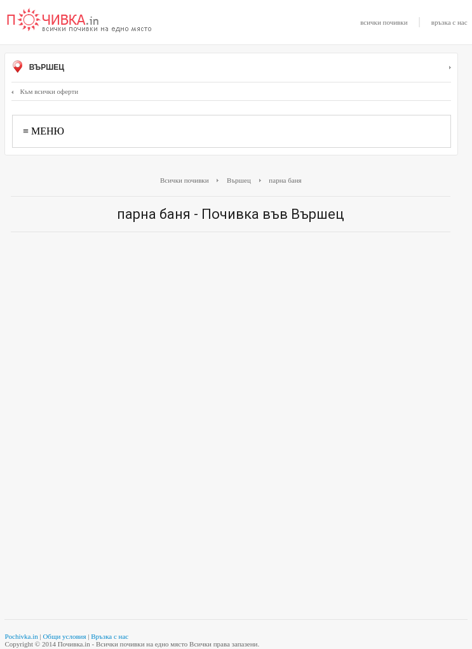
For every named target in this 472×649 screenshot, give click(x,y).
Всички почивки (184, 180)
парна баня (285, 180)
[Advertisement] (230, 334)
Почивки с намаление (79, 21)
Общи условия (64, 636)
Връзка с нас (109, 636)
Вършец (231, 67)
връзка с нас (449, 22)
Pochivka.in (20, 636)
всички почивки (383, 22)
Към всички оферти (44, 91)
